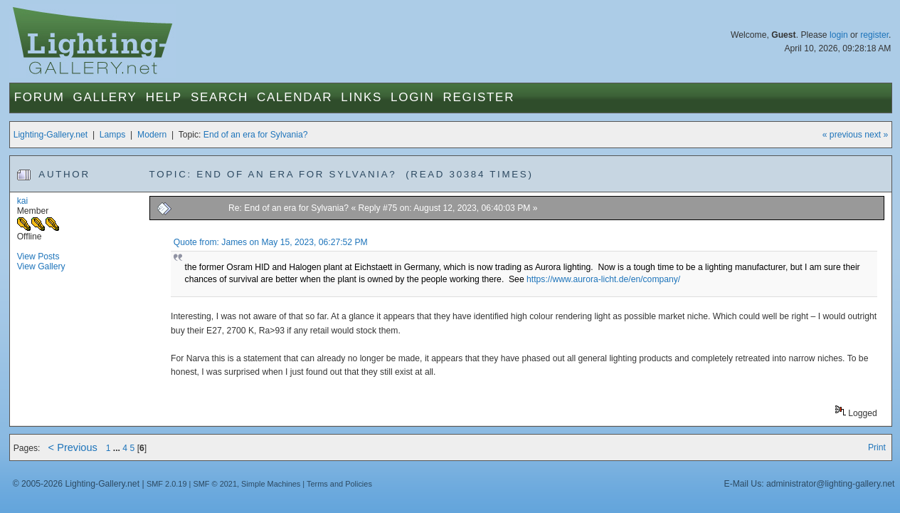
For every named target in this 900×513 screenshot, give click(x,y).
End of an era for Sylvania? (255, 135)
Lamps (113, 135)
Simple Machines (270, 484)
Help (164, 97)
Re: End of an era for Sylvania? (288, 208)
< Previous (72, 447)
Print (877, 447)
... (118, 448)
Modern (151, 135)
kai (22, 201)
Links (361, 97)
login (839, 35)
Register (479, 97)
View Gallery (41, 266)
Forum (39, 97)
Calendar (294, 97)
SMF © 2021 (215, 484)
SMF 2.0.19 (167, 484)
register (874, 35)
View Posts (38, 256)
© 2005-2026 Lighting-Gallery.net (76, 484)
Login (412, 97)
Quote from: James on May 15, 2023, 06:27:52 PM (271, 242)
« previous (842, 135)
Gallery (105, 97)
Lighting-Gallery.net (51, 135)
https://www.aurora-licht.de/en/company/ (603, 279)
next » (876, 135)
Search (219, 97)
